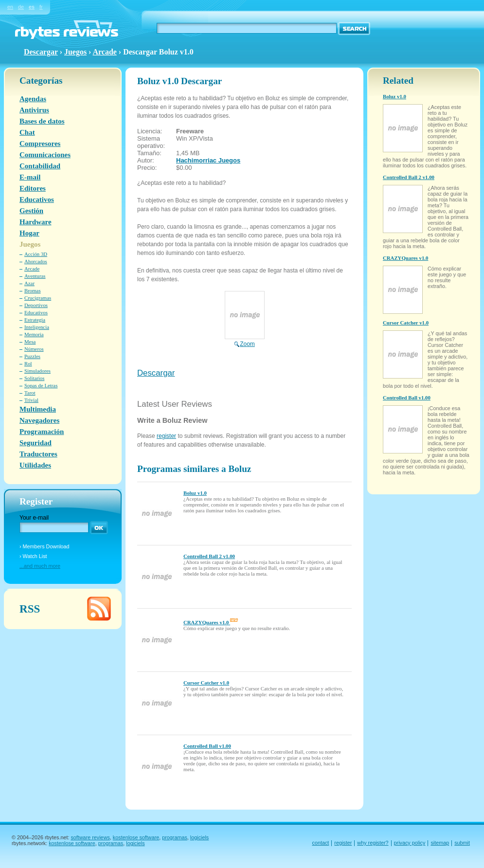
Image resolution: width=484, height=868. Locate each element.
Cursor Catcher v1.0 (206, 683)
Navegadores (39, 420)
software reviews (90, 837)
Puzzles (32, 356)
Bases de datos (42, 121)
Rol (28, 363)
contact (320, 843)
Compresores (39, 143)
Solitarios (34, 378)
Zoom (245, 340)
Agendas (32, 99)
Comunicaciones (45, 155)
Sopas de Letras (40, 385)
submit (462, 843)
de (21, 7)
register (166, 436)
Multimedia (37, 409)
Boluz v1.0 (195, 493)
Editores (32, 188)
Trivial (31, 400)
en (10, 7)
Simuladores (37, 371)
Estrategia (34, 320)
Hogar (29, 233)
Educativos (36, 199)
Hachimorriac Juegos (208, 160)
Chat (27, 132)
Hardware (35, 222)
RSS (29, 608)
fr (41, 7)
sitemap (439, 843)
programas (174, 837)
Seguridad (35, 443)
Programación (41, 431)
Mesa (30, 341)
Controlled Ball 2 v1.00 (209, 556)
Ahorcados (35, 261)
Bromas (32, 290)
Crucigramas (37, 298)
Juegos (75, 52)
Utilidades (35, 465)
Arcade (105, 52)
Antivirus (34, 110)
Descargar (156, 373)
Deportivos (36, 305)
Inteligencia (36, 327)
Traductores (38, 454)
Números (34, 349)
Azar (29, 283)
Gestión (31, 211)
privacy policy (410, 843)
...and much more (39, 566)
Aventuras (35, 276)
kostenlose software (136, 837)
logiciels (199, 837)
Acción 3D (35, 254)
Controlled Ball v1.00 (207, 746)
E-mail (29, 177)
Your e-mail (34, 517)
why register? (372, 843)
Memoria (34, 334)
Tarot (30, 393)
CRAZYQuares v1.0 (210, 622)
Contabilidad (39, 166)
